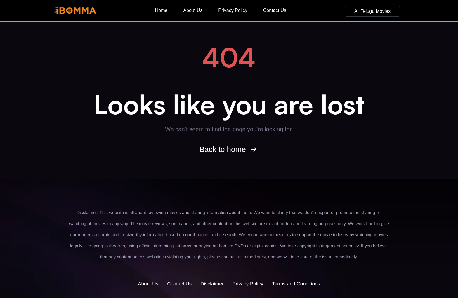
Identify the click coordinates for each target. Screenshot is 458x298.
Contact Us (274, 10)
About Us (192, 10)
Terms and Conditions (296, 284)
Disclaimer (211, 284)
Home (161, 10)
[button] (372, 11)
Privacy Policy (232, 10)
